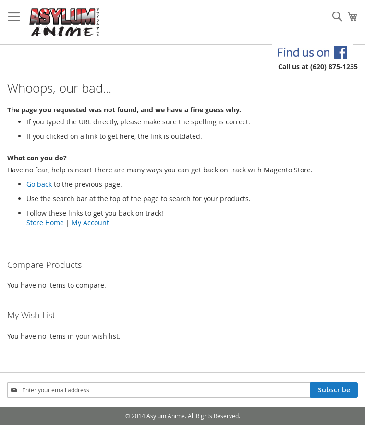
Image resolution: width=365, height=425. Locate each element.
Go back (39, 184)
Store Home (45, 222)
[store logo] (64, 22)
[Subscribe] (334, 390)
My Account (90, 222)
